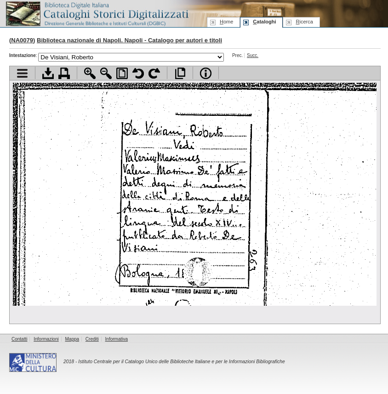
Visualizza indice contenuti (22, 73)
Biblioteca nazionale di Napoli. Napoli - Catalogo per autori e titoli (129, 40)
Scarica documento (48, 73)
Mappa (72, 339)
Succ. (252, 55)
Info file (205, 73)
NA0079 (22, 40)
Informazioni (46, 339)
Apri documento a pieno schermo (180, 73)
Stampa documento (64, 73)
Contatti (19, 339)
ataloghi (264, 21)
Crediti (92, 339)
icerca (304, 21)
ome (226, 21)
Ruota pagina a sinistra (138, 73)
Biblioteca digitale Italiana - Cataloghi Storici (96, 13)
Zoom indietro (106, 73)
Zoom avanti (90, 73)
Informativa (116, 339)
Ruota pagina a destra (154, 73)
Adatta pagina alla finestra (122, 73)
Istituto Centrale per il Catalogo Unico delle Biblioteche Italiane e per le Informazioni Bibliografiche (181, 361)
